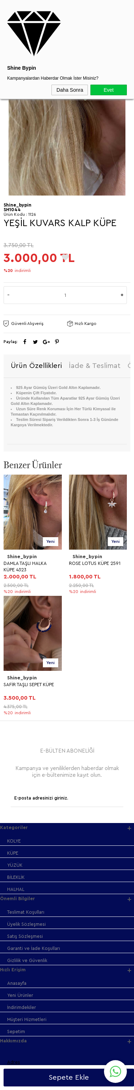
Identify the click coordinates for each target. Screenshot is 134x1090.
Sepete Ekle (69, 1077)
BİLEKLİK (16, 756)
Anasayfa (16, 862)
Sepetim (16, 910)
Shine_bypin (22, 556)
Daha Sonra (69, 90)
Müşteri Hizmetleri (26, 898)
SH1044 (12, 209)
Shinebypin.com (95, 1062)
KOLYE (14, 719)
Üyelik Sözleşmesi (26, 803)
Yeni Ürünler (20, 874)
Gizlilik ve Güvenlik (27, 839)
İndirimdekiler (21, 886)
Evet (109, 90)
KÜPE (12, 732)
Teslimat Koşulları (25, 791)
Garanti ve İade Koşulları (33, 827)
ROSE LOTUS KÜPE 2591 (29, 563)
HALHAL (15, 768)
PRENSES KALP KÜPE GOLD (90, 566)
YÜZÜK (15, 744)
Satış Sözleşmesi (25, 815)
